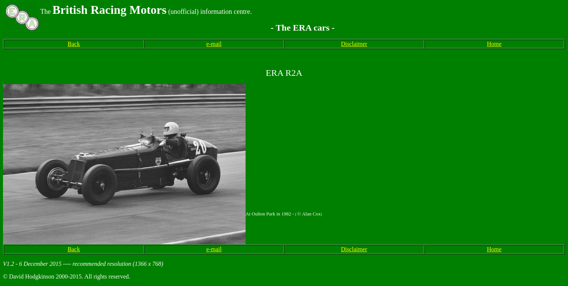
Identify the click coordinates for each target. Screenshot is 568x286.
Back (74, 44)
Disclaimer (354, 44)
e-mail (214, 44)
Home (494, 44)
